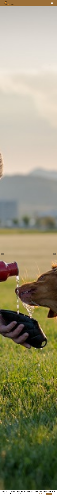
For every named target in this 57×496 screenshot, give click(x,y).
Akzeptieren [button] (49, 493)
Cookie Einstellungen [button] (40, 493)
